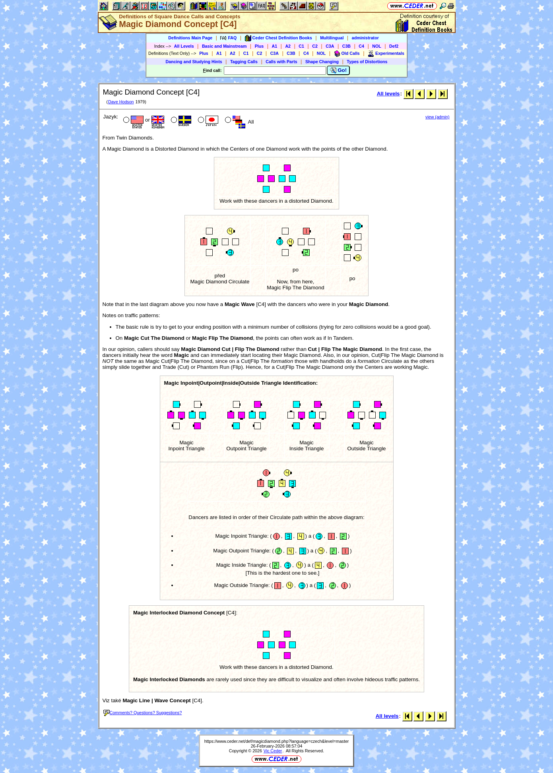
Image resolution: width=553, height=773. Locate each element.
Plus (259, 46)
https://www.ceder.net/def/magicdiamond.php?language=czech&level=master (276, 741)
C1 (301, 46)
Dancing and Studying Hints (194, 61)
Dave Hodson (121, 101)
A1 (274, 46)
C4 (361, 46)
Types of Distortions (367, 61)
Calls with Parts (281, 61)
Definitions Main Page (190, 37)
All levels (388, 94)
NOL (376, 46)
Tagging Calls (244, 61)
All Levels (184, 46)
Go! (338, 70)
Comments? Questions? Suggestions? (142, 712)
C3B (346, 46)
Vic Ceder (273, 750)
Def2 (393, 46)
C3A (330, 46)
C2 (315, 46)
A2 (288, 46)
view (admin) (437, 116)
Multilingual (331, 37)
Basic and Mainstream (224, 46)
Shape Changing (322, 61)
